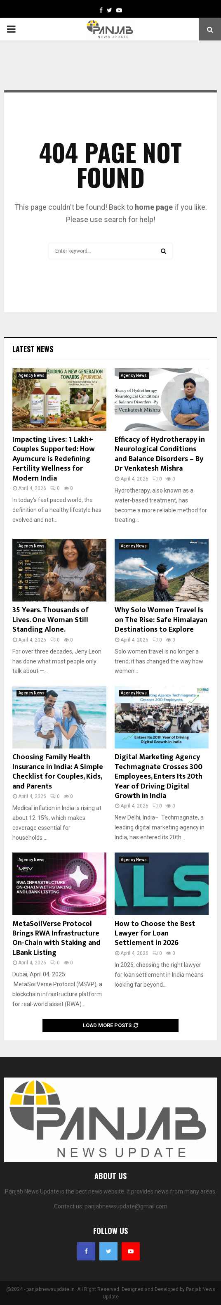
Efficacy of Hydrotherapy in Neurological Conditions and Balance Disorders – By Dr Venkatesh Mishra (160, 454)
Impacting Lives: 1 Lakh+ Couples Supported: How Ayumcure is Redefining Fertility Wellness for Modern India (53, 459)
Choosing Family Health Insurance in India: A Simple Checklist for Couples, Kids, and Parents (57, 771)
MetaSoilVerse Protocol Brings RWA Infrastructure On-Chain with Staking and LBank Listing (56, 938)
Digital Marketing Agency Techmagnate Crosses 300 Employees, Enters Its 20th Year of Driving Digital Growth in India (158, 776)
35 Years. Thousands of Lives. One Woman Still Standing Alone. (50, 620)
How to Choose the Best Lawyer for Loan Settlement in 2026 (155, 934)
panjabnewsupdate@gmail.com (126, 1206)
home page (154, 207)
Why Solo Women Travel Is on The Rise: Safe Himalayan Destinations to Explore (161, 620)
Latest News (32, 348)
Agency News (32, 375)
